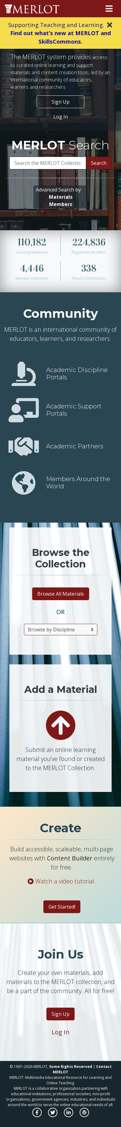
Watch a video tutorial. (62, 881)
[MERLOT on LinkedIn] (69, 1115)
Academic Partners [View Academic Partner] (74, 446)
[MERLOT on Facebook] (37, 1115)
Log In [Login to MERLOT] (60, 1032)
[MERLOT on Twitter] (53, 1115)
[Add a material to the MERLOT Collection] (60, 725)
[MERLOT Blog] (84, 1115)
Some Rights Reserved (70, 1066)
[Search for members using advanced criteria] (60, 204)
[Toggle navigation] (109, 9)
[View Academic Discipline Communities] (23, 373)
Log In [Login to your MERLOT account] (60, 116)
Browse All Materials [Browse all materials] (60, 593)
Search (98, 163)
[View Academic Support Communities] (23, 410)
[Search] (47, 163)
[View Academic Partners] (23, 446)
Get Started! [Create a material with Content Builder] (62, 906)
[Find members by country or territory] (23, 482)
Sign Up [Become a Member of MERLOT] (60, 101)
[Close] (109, 25)
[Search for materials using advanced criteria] (60, 197)
